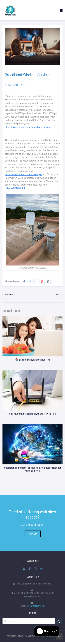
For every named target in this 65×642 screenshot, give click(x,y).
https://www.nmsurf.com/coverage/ (23, 174)
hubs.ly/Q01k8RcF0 (15, 188)
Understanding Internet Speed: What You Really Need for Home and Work (32, 469)
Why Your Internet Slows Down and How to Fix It (32, 413)
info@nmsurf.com (35, 606)
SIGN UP (32, 534)
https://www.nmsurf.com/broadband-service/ (28, 127)
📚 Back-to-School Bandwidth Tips (32, 359)
